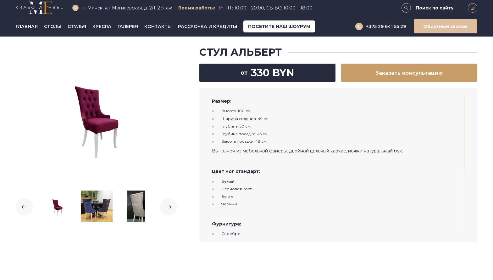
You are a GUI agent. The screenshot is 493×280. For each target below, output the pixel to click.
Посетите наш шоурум (279, 26)
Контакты (158, 26)
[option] (96, 116)
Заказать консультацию (409, 73)
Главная (27, 26)
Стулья (77, 26)
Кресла (101, 26)
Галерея (128, 26)
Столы (52, 26)
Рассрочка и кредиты (207, 26)
